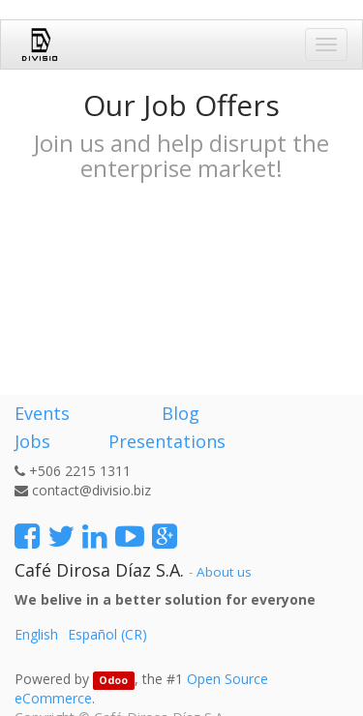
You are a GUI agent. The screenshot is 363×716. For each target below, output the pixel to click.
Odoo (113, 680)
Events (42, 413)
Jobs (32, 441)
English (36, 634)
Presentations (165, 441)
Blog (180, 413)
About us (224, 572)
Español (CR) (107, 634)
